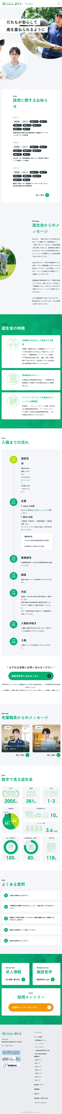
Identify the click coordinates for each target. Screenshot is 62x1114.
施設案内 (36, 1056)
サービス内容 (38, 1037)
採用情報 (16, 121)
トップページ (38, 1032)
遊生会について (38, 1085)
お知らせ (25, 121)
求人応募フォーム (38, 510)
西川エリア (37, 125)
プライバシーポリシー (40, 1103)
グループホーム (39, 1047)
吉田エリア (34, 121)
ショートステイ (39, 1044)
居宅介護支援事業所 (41, 1054)
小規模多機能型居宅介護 (42, 1050)
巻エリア (26, 129)
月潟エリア (17, 125)
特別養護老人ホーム (41, 1040)
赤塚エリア (27, 125)
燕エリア (43, 121)
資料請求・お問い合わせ (41, 1098)
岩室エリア (17, 129)
